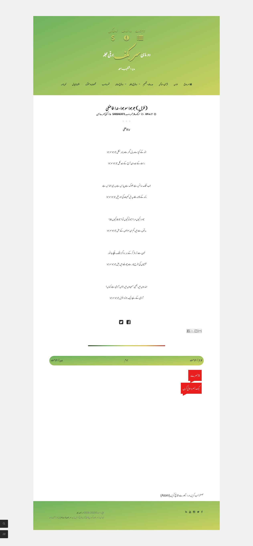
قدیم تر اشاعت (196, 360)
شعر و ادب (105, 84)
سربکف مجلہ (80, 513)
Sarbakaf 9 (118, 114)
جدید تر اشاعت (57, 360)
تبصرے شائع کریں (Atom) (173, 496)
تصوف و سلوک (90, 84)
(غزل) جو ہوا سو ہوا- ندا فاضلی (127, 107)
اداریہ (176, 84)
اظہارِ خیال (76, 84)
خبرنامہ (63, 84)
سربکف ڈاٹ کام (65, 518)
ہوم (126, 360)
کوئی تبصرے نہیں (101, 114)
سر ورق (188, 84)
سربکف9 (137, 114)
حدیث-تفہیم (148, 84)
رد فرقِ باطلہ (133, 84)
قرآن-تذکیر (163, 84)
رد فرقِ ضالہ (119, 84)
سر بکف (127, 54)
